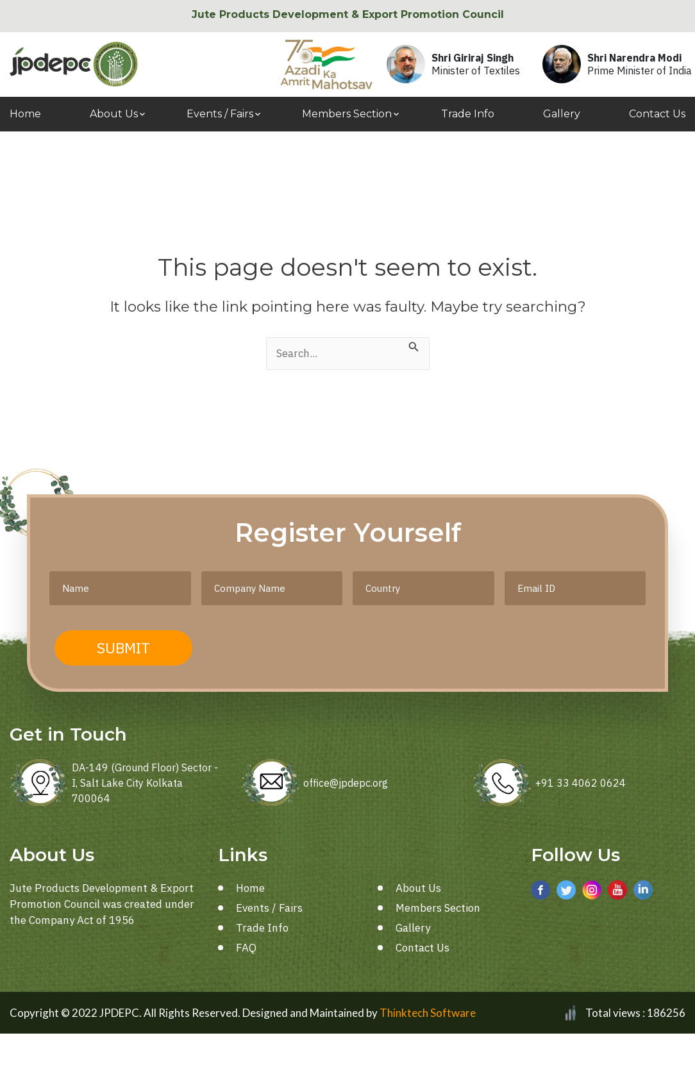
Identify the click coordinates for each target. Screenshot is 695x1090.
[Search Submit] (413, 345)
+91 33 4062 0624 (580, 782)
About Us (114, 114)
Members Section (347, 114)
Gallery (561, 114)
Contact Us (657, 114)
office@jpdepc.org (345, 782)
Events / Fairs (220, 114)
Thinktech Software (428, 1012)
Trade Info (467, 114)
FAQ (246, 948)
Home (25, 114)
